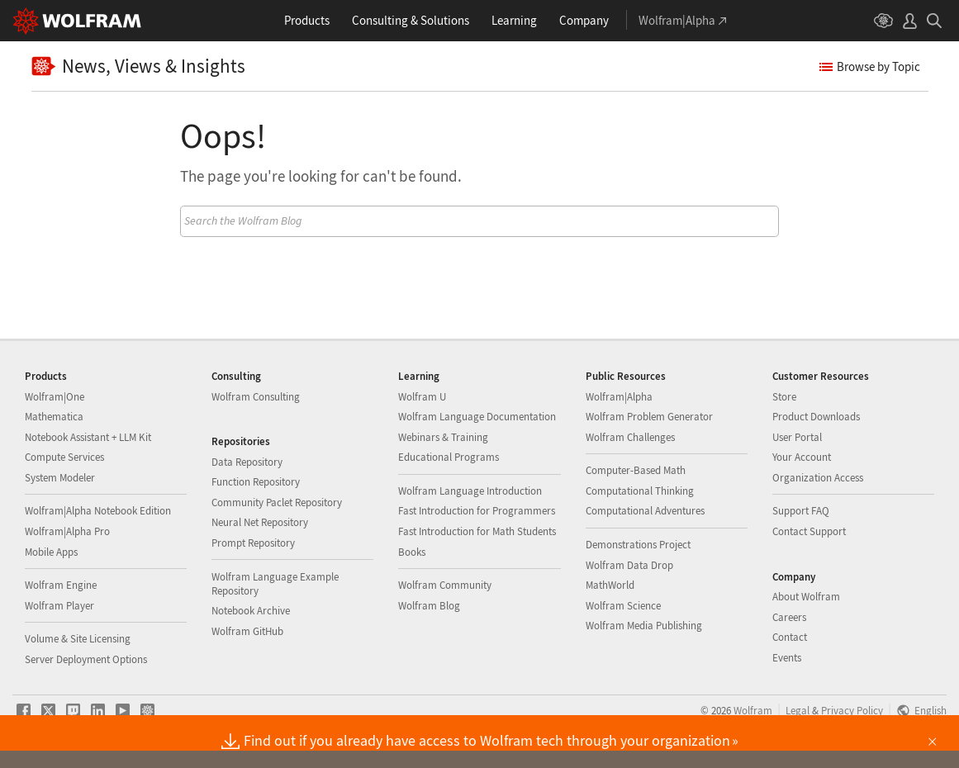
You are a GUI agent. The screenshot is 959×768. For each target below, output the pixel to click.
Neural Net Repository (259, 522)
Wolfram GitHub (247, 631)
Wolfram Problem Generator (649, 417)
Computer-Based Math (636, 470)
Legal (797, 710)
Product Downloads (816, 417)
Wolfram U (422, 397)
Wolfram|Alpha (619, 397)
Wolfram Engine (61, 585)
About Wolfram (806, 597)
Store (784, 397)
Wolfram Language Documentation (477, 417)
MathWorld (610, 585)
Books (411, 552)
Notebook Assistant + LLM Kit (88, 437)
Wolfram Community (444, 585)
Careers (789, 617)
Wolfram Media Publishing (644, 626)
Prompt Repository (253, 543)
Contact (789, 637)
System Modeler (60, 478)
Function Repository (255, 482)
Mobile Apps (51, 552)
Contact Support (809, 531)
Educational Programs (448, 457)
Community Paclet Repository (276, 502)
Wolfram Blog (429, 606)
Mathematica (54, 417)
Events (786, 658)
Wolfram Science (623, 606)
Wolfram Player (59, 606)
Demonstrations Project (638, 545)
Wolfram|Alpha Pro (67, 531)
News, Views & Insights (138, 66)
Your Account (801, 457)
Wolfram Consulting (255, 397)
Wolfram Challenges (630, 437)
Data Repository (246, 462)
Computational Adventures (645, 511)
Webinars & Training (443, 437)
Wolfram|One (54, 397)
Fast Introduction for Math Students (477, 531)
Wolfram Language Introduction (470, 491)
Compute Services (64, 457)
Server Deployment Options (86, 659)
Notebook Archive (250, 611)
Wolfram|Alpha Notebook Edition (98, 511)
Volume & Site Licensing (78, 639)
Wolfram (752, 710)
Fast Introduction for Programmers (476, 511)
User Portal (797, 437)
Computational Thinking (640, 491)
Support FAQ (800, 511)
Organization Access (817, 478)
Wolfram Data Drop (629, 565)
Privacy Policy (852, 710)
